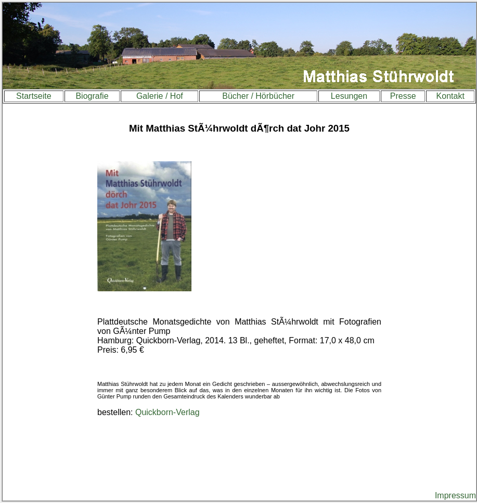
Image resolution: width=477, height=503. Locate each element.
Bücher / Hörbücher (258, 96)
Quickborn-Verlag (167, 412)
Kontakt (450, 96)
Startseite (33, 96)
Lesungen (349, 96)
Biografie (91, 96)
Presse (403, 96)
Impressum (455, 495)
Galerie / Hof (159, 96)
